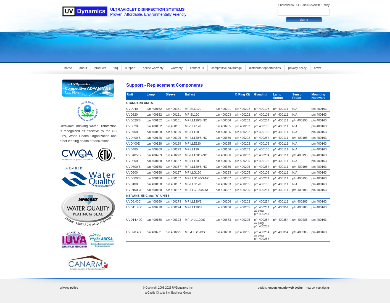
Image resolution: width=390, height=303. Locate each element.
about (83, 68)
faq (116, 68)
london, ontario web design (286, 287)
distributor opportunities (265, 68)
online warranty (153, 68)
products (100, 68)
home (68, 68)
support (130, 68)
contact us (197, 68)
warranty (177, 68)
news (317, 68)
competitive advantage (226, 68)
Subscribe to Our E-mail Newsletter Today (304, 5)
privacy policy (297, 68)
